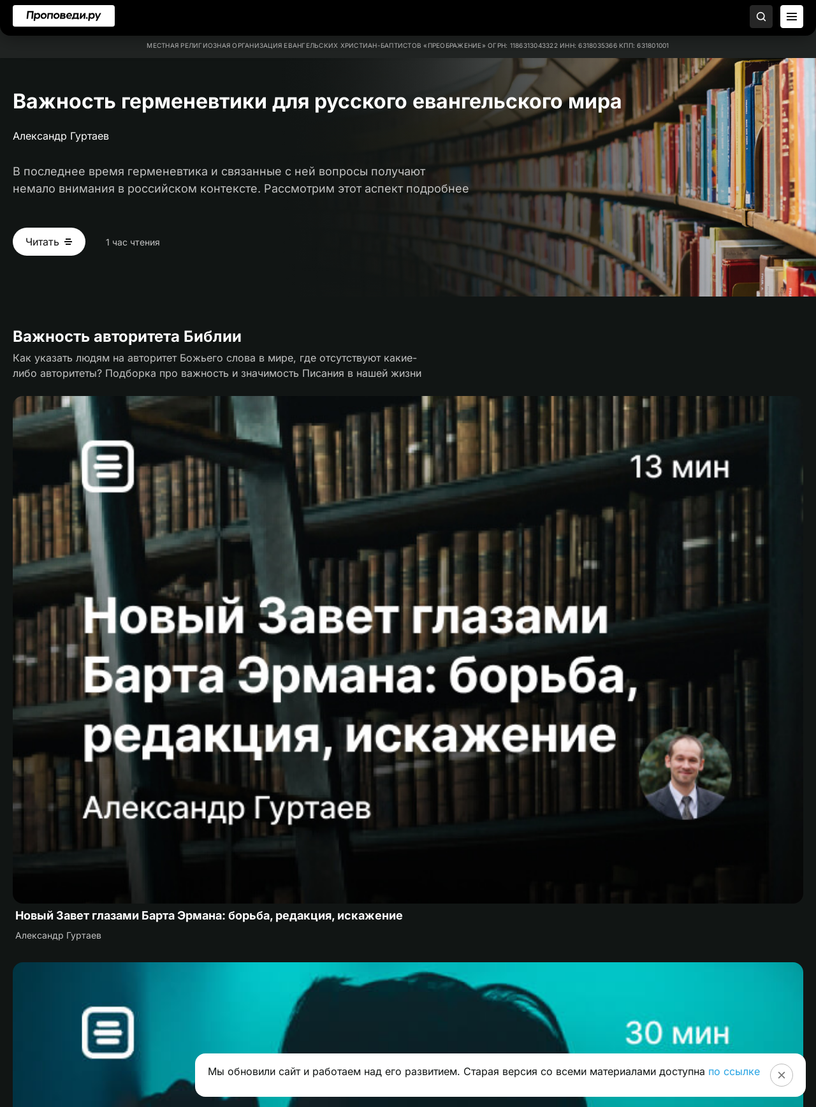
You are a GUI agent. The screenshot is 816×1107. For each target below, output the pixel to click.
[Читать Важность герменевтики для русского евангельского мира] (49, 242)
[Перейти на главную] (64, 16)
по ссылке (734, 1071)
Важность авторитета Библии (127, 336)
